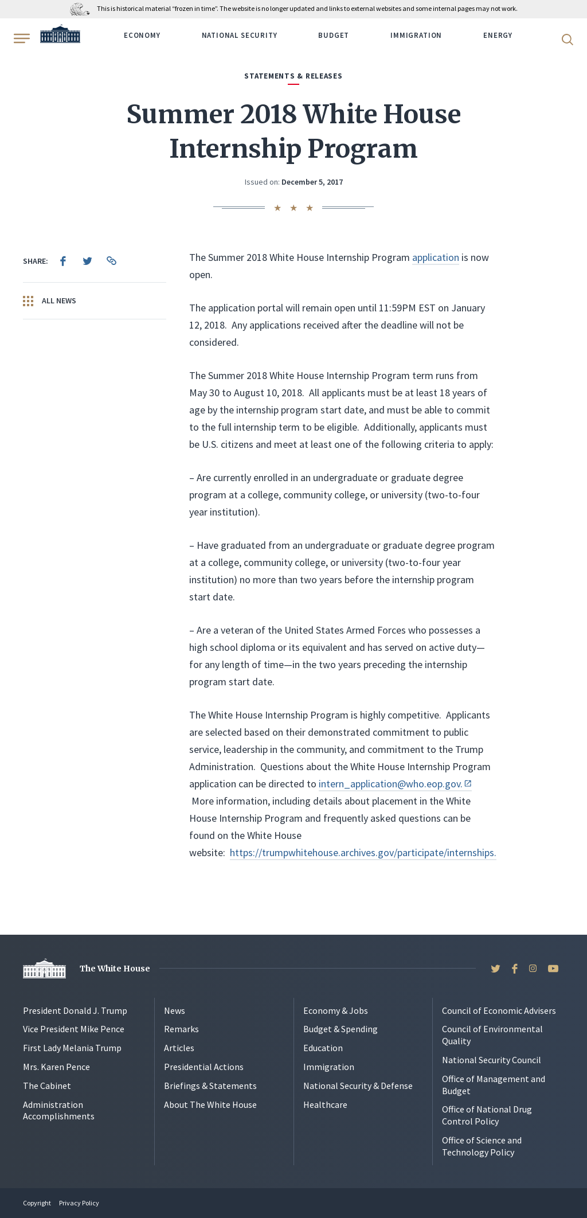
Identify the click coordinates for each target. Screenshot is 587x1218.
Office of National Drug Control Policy (487, 1115)
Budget (333, 35)
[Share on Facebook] (63, 261)
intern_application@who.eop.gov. (395, 783)
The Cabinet (47, 1085)
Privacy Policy (79, 1203)
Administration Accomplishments (59, 1110)
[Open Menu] (20, 38)
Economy (142, 35)
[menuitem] (63, 261)
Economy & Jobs (335, 1010)
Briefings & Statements (210, 1085)
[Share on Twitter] (87, 261)
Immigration (416, 35)
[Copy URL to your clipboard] (111, 261)
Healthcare (325, 1104)
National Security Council (491, 1059)
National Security (239, 35)
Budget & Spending (340, 1028)
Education (323, 1047)
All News (49, 301)
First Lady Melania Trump (72, 1047)
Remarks (181, 1028)
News (174, 1010)
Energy (497, 35)
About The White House (210, 1104)
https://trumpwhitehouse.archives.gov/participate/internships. (363, 852)
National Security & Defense (358, 1085)
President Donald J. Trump (75, 1010)
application (435, 257)
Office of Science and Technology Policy (482, 1146)
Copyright (37, 1203)
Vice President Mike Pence (73, 1028)
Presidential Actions (204, 1066)
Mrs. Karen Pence (56, 1066)
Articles (179, 1047)
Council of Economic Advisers (499, 1010)
